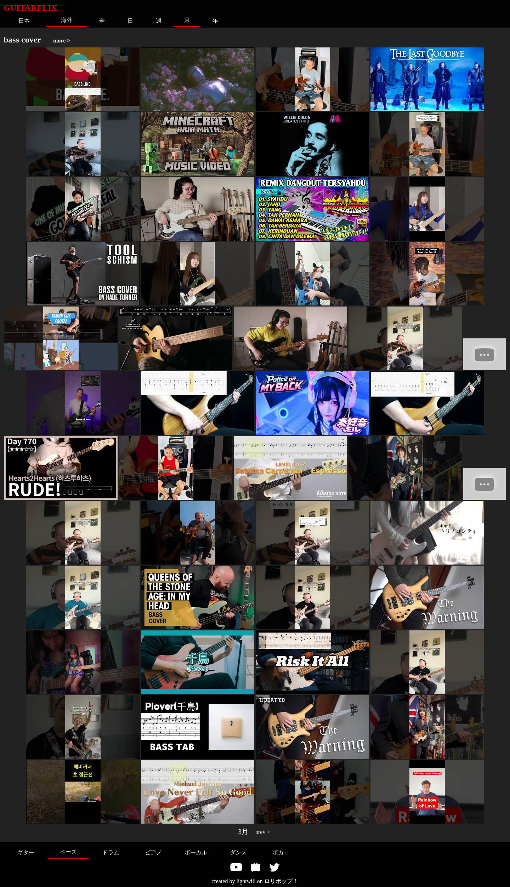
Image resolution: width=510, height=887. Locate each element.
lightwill (245, 881)
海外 (66, 20)
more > (61, 41)
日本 (24, 21)
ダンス (238, 852)
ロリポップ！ (281, 881)
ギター (25, 852)
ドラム (110, 852)
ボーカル (196, 852)
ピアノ (153, 852)
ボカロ (280, 852)
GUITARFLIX (30, 7)
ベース (68, 852)
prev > (262, 832)
